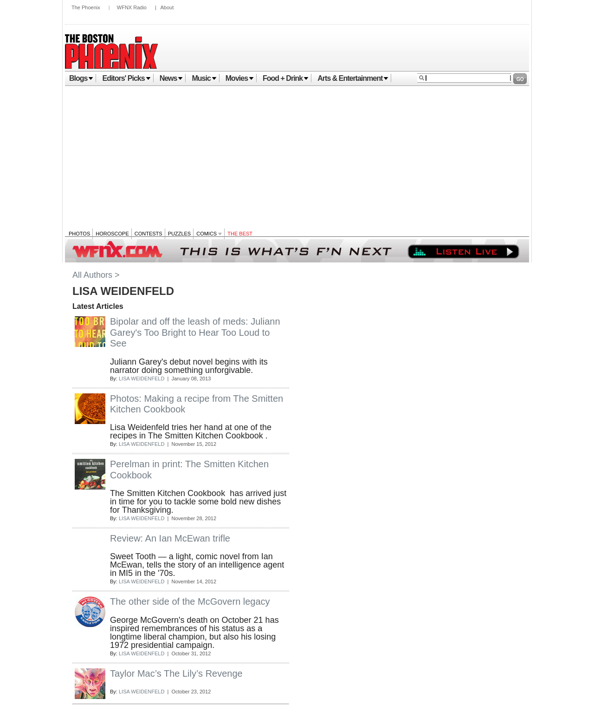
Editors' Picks (126, 78)
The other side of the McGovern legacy (190, 601)
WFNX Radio (132, 7)
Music (204, 78)
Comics (209, 233)
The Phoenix (85, 7)
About (167, 7)
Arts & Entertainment (352, 78)
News (171, 78)
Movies (240, 78)
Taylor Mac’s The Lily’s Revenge (176, 673)
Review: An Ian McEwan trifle (170, 538)
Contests (148, 233)
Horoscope (112, 233)
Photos (79, 233)
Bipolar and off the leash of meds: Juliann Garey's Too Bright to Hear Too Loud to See (195, 332)
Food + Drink (286, 78)
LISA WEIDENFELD (141, 378)
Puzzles (179, 233)
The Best (239, 233)
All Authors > (96, 275)
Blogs (81, 78)
